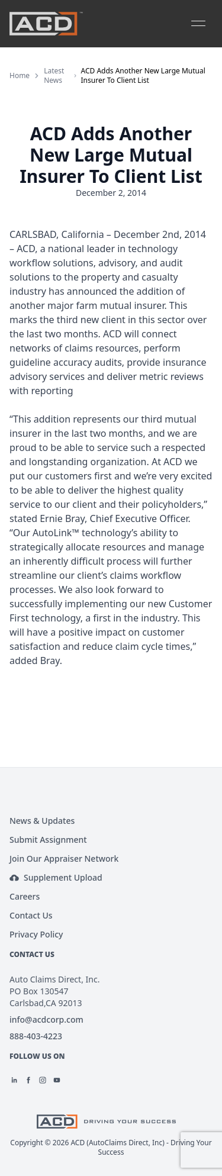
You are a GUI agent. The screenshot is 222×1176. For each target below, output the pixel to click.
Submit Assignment (48, 839)
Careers (24, 896)
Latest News (54, 75)
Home (19, 75)
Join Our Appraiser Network (63, 858)
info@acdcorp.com (46, 1019)
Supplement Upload (55, 877)
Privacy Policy (36, 934)
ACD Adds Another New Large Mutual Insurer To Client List (143, 75)
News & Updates (42, 820)
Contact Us (31, 915)
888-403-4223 (35, 1036)
